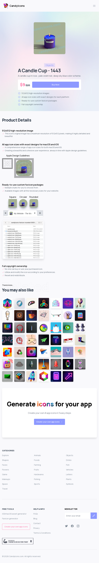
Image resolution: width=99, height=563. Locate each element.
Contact (37, 523)
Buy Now (55, 84)
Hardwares (39, 474)
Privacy (36, 528)
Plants (68, 479)
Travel (5, 488)
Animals (37, 455)
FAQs (35, 514)
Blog (35, 518)
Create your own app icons (49, 422)
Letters (69, 474)
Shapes (5, 460)
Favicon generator (10, 518)
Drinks (68, 460)
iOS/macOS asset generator (14, 514)
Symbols (69, 484)
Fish (67, 465)
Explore (5, 455)
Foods (37, 460)
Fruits (36, 469)
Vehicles (69, 469)
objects (50, 65)
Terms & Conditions (42, 533)
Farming (37, 465)
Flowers (5, 469)
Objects (69, 455)
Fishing (37, 479)
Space (5, 484)
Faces (4, 465)
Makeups (6, 479)
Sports (37, 484)
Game (4, 474)
